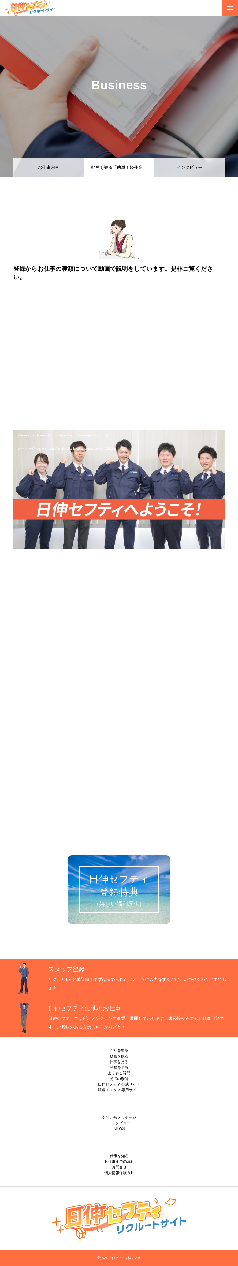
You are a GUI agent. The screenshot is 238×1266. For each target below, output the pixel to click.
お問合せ (119, 1167)
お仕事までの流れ (119, 1161)
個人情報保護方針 (119, 1173)
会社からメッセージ (119, 1117)
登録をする (119, 1067)
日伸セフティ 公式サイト (119, 1084)
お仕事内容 (48, 167)
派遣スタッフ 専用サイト (119, 1090)
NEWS (119, 1128)
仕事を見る (119, 1062)
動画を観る (119, 1056)
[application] (119, 489)
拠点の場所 (119, 1078)
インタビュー (189, 167)
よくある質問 (119, 1073)
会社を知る (119, 1050)
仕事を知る (119, 1156)
